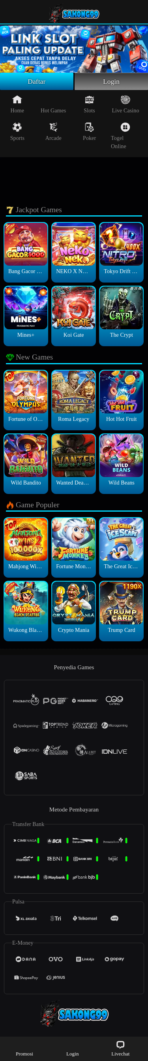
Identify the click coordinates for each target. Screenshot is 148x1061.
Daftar (37, 82)
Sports (17, 132)
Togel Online (120, 136)
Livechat (120, 1048)
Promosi (24, 1048)
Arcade (53, 132)
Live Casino (125, 104)
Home (17, 104)
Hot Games (53, 104)
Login (111, 82)
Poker (89, 132)
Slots (89, 104)
